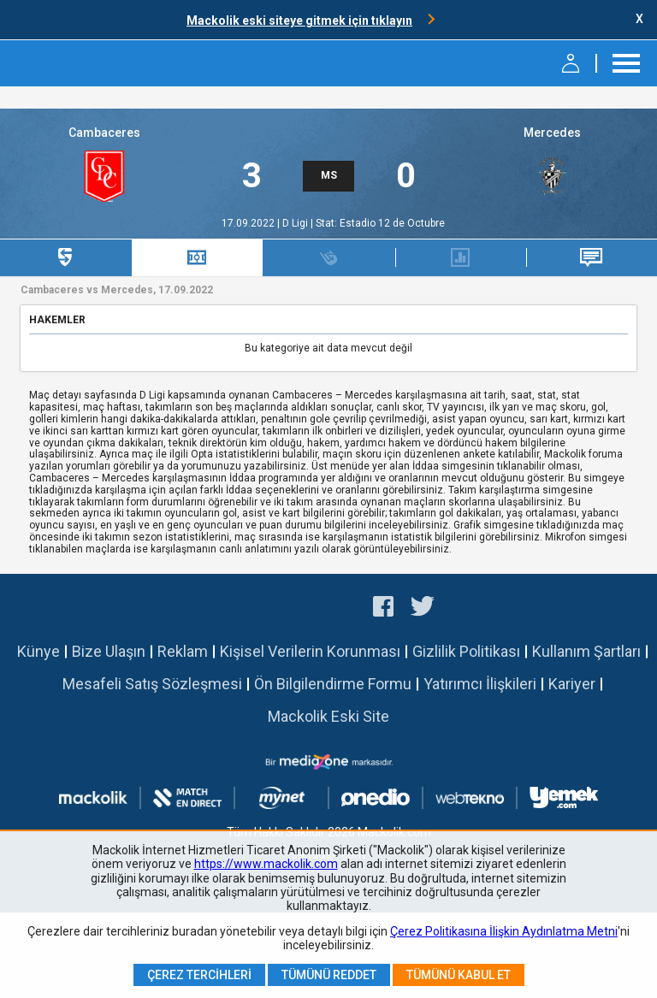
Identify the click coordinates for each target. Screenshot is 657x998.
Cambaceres (104, 132)
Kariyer (571, 684)
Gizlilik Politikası (466, 651)
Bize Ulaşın (108, 651)
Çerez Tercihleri (199, 975)
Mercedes (552, 132)
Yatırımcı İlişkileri (479, 684)
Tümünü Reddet (328, 975)
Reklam (182, 651)
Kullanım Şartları (586, 651)
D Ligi (296, 223)
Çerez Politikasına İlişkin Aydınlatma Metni (504, 931)
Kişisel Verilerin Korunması (310, 651)
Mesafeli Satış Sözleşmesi (152, 684)
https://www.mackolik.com (266, 864)
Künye (38, 651)
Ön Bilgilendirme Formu (332, 684)
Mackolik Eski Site (328, 716)
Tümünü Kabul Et (458, 975)
